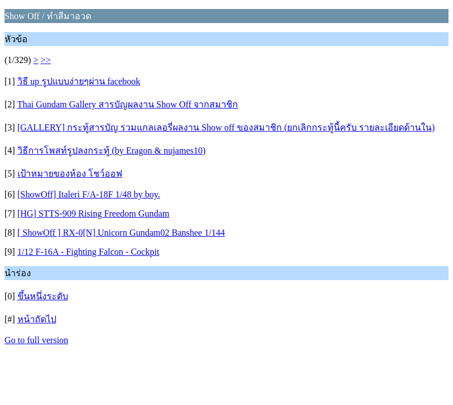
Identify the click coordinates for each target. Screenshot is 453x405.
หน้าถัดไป (36, 319)
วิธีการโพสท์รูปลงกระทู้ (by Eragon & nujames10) (111, 150)
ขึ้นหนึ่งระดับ (42, 296)
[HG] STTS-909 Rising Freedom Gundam (93, 213)
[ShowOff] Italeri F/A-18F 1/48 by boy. (88, 194)
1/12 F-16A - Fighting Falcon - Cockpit (88, 251)
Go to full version (36, 340)
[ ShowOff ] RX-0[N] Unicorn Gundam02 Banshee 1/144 (121, 232)
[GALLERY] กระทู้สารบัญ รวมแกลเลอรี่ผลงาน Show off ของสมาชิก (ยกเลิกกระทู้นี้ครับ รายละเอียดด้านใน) (226, 127)
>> (46, 60)
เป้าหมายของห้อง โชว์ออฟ (69, 173)
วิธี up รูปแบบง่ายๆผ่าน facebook (79, 81)
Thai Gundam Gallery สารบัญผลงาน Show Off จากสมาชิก (127, 104)
